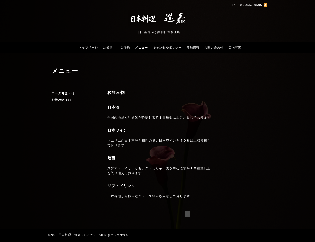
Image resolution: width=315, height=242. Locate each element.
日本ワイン (117, 130)
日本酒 (113, 107)
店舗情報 (193, 47)
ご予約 (125, 47)
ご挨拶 (109, 47)
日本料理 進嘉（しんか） (77, 235)
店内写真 (234, 47)
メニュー (141, 47)
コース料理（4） (64, 93)
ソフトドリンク (121, 186)
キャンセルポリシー (167, 47)
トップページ (88, 47)
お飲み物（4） (62, 100)
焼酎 (111, 158)
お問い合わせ (213, 47)
